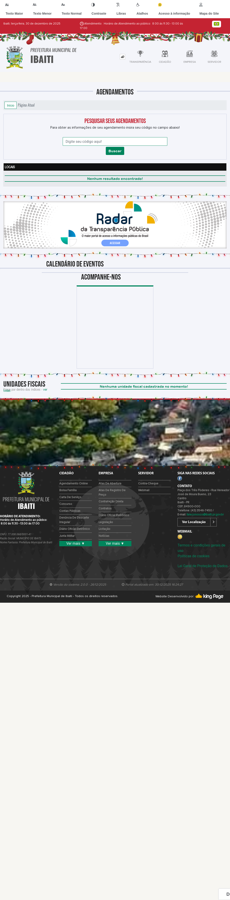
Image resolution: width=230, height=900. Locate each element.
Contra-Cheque (148, 483)
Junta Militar (67, 536)
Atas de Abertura (110, 483)
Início (10, 105)
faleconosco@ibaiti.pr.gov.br (205, 514)
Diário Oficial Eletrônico (74, 529)
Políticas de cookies (193, 556)
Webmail (143, 490)
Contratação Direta (111, 501)
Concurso (65, 504)
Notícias (104, 536)
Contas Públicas (69, 511)
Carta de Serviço (70, 497)
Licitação (104, 529)
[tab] (122, 57)
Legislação (106, 522)
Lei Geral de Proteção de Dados (202, 566)
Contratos (105, 508)
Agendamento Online (73, 483)
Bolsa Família (68, 490)
